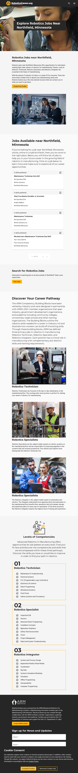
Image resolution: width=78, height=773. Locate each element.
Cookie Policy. (34, 761)
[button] (69, 3)
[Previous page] (43, 257)
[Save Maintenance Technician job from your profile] (60, 213)
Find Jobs (17, 281)
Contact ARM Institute (21, 723)
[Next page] (47, 257)
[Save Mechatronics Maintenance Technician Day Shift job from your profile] (60, 233)
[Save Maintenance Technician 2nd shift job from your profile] (60, 172)
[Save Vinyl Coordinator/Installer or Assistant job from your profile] (60, 193)
